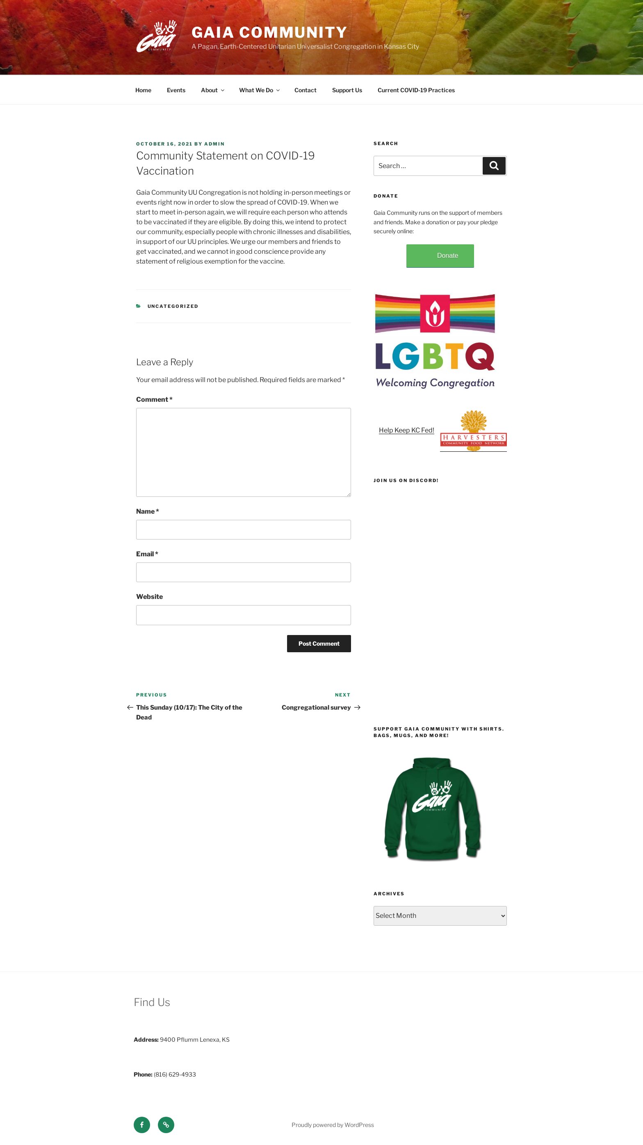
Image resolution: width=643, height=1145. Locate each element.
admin (214, 144)
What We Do (260, 90)
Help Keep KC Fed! (406, 430)
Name (147, 511)
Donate (447, 255)
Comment (154, 399)
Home (143, 90)
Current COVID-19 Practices (416, 90)
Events (176, 90)
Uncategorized (173, 306)
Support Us (347, 90)
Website (149, 597)
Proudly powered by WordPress (333, 1124)
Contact (305, 90)
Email (147, 554)
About (213, 90)
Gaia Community (270, 32)
